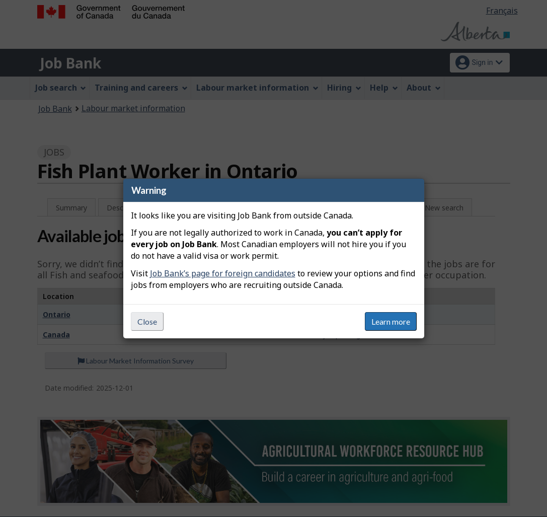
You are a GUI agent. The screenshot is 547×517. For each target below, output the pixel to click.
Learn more (390, 321)
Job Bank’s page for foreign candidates (222, 273)
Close (147, 321)
